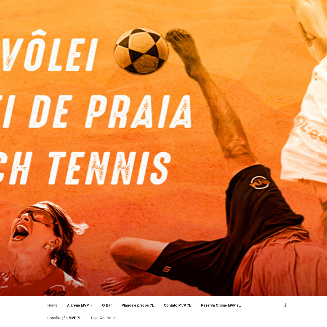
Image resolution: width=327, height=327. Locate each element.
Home (52, 305)
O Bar (107, 305)
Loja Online (103, 318)
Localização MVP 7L (65, 318)
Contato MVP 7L (177, 305)
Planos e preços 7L (138, 305)
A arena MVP (80, 305)
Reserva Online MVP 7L (221, 305)
